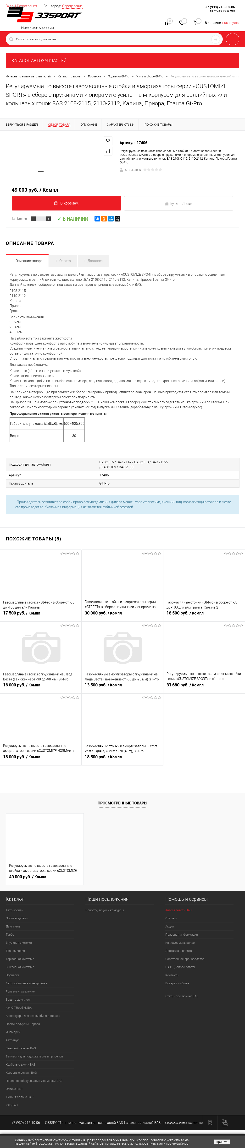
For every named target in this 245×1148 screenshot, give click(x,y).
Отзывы (171, 918)
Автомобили (14, 910)
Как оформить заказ (180, 942)
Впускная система (19, 942)
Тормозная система (20, 959)
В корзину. (66, 203)
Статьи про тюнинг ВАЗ (181, 996)
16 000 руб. (40, 686)
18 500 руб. (204, 615)
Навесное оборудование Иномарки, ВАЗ (34, 1081)
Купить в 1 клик (178, 203)
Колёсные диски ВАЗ (21, 1064)
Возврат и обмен (177, 983)
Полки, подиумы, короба (23, 1024)
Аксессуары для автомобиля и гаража (33, 1016)
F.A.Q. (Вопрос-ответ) (180, 967)
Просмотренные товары (122, 803)
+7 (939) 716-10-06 (220, 7)
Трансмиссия (15, 951)
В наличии (72, 218)
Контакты (172, 975)
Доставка (95, 261)
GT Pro (104, 483)
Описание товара (29, 261)
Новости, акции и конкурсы (104, 910)
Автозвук (12, 1040)
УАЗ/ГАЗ (12, 1105)
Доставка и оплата (178, 951)
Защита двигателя (18, 999)
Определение (72, 6)
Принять (222, 1142)
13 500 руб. (122, 686)
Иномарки (13, 1032)
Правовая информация (181, 934)
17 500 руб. (40, 615)
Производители (17, 918)
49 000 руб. (27, 876)
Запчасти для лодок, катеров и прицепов (34, 1056)
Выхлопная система (20, 967)
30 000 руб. (122, 615)
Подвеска (13, 975)
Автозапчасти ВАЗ (178, 910)
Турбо (10, 934)
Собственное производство (184, 959)
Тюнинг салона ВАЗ (19, 1097)
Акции (169, 926)
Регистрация (27, 6)
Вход (9, 6)
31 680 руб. (204, 686)
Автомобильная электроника (26, 983)
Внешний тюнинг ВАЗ (21, 1048)
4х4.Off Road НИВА (19, 1007)
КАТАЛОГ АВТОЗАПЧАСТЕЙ (39, 60)
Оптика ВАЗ (14, 1089)
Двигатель (13, 926)
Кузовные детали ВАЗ (21, 1072)
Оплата (65, 261)
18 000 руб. (40, 758)
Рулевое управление (20, 991)
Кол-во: (22, 218)
